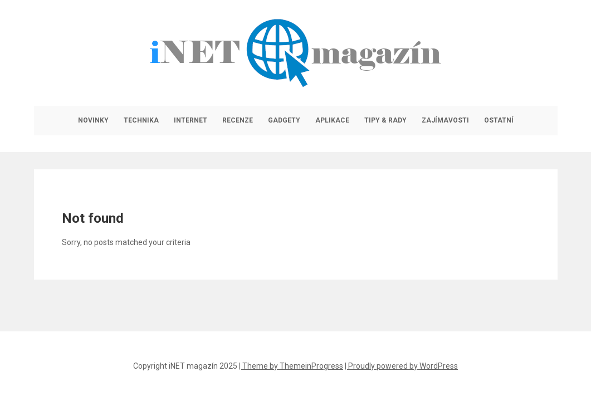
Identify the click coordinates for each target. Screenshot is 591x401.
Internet (190, 120)
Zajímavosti (445, 120)
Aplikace (332, 120)
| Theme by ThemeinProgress (291, 365)
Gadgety (284, 120)
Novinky (93, 120)
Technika (141, 120)
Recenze (237, 120)
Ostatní (499, 120)
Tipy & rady (385, 120)
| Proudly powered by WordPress (401, 365)
